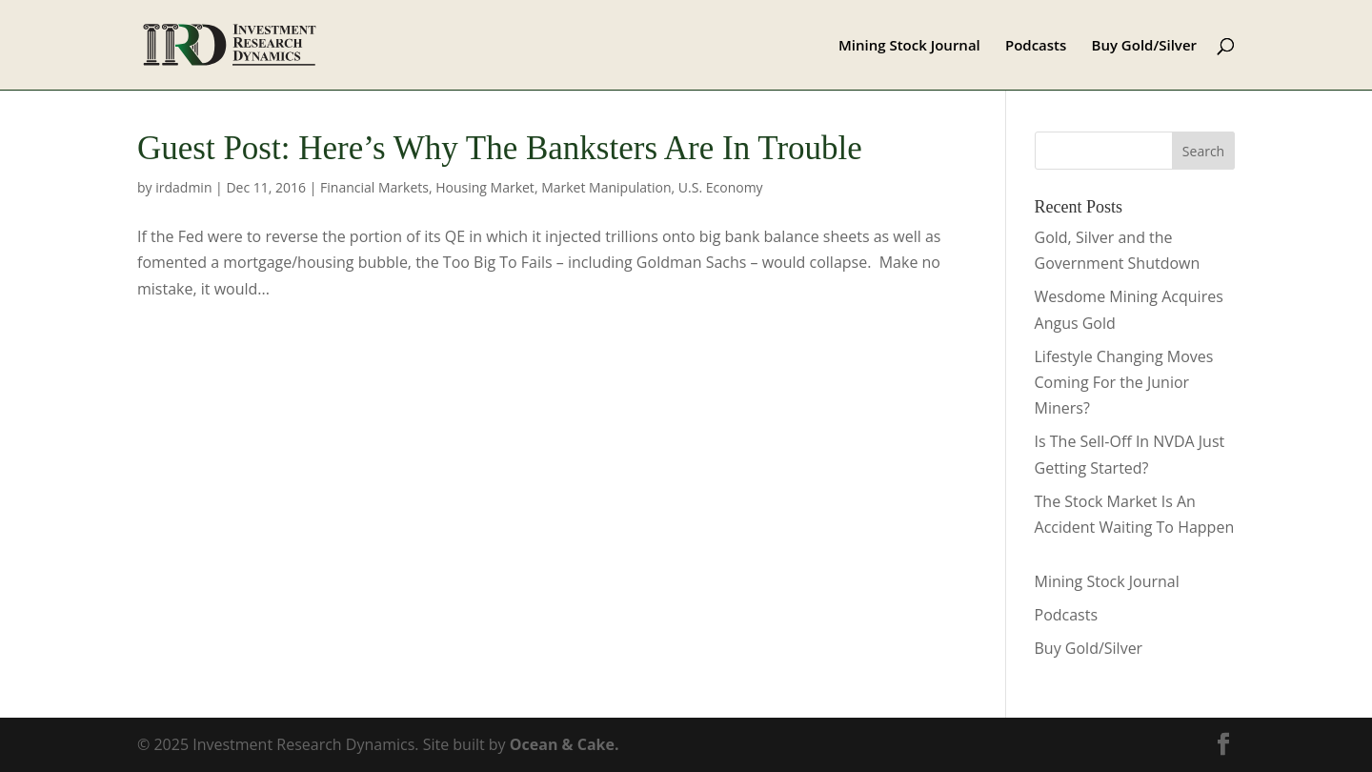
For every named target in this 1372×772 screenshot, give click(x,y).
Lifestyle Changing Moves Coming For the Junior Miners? (1124, 382)
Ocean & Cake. (564, 744)
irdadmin (183, 187)
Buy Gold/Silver (1145, 46)
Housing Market (485, 187)
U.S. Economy (720, 187)
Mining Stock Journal (909, 46)
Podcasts (1035, 46)
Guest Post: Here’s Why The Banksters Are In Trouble (499, 148)
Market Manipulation (606, 187)
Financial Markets (374, 187)
